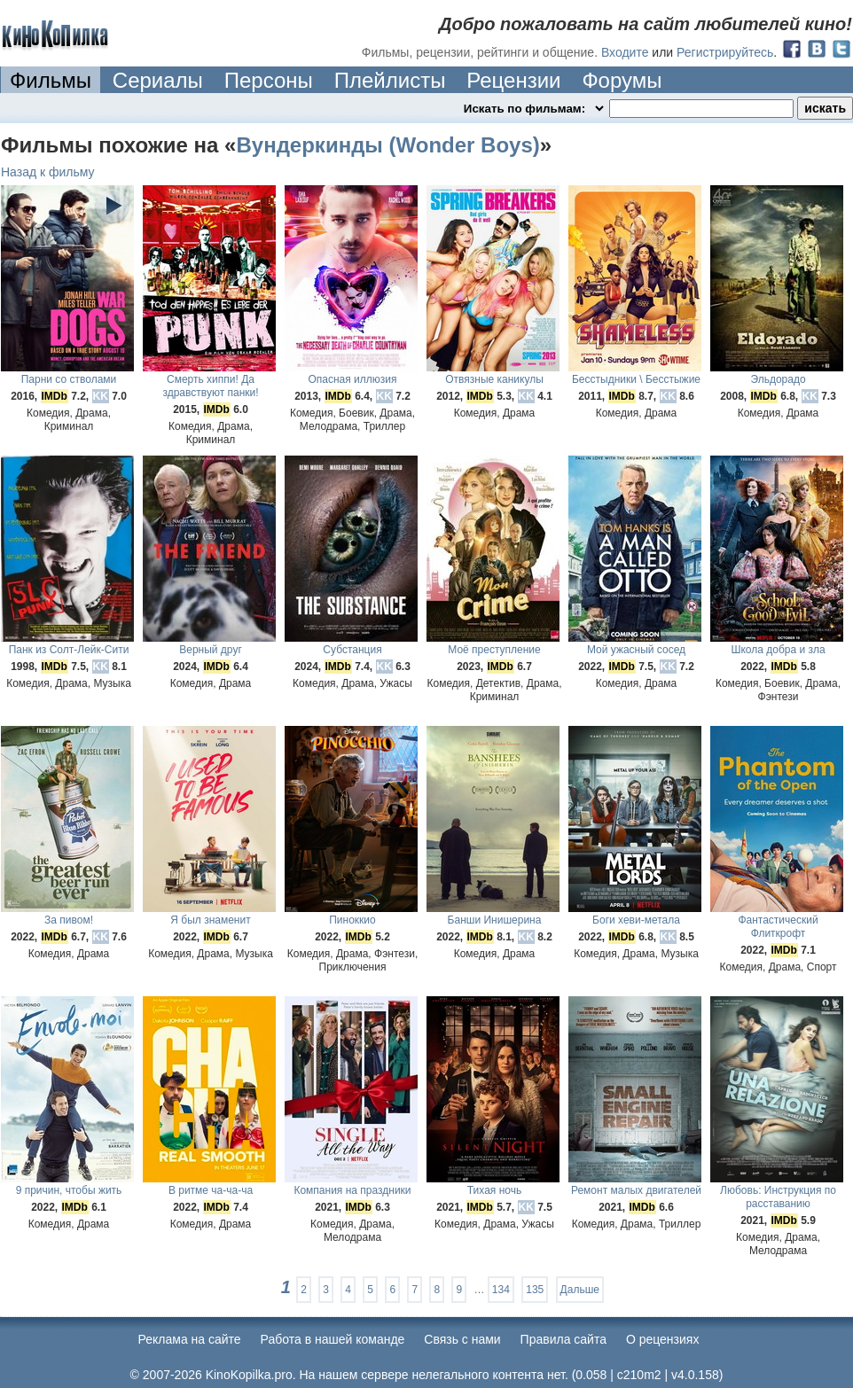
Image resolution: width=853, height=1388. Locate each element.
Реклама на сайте (189, 1339)
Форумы (621, 80)
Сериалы (158, 80)
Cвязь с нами (462, 1339)
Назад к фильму (48, 172)
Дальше (579, 1289)
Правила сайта (563, 1339)
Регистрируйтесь (725, 52)
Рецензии (513, 80)
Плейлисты (390, 80)
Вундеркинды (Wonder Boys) (387, 145)
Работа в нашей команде (333, 1339)
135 (535, 1289)
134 (501, 1289)
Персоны (268, 80)
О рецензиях (663, 1339)
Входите (625, 52)
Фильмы (50, 80)
